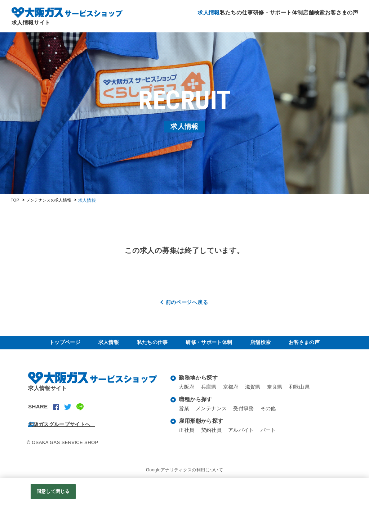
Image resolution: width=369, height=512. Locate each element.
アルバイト (244, 437)
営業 (184, 416)
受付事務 (247, 416)
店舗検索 (305, 14)
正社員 (187, 437)
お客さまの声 (338, 14)
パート (273, 437)
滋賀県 (256, 394)
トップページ (66, 346)
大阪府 (187, 394)
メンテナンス (213, 416)
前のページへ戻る (187, 302)
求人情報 (183, 14)
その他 (273, 416)
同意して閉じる (53, 491)
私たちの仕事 (216, 14)
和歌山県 (305, 394)
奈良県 (279, 394)
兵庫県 (210, 394)
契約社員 (213, 437)
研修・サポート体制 (263, 14)
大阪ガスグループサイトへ (70, 429)
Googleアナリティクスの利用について (184, 474)
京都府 (233, 394)
